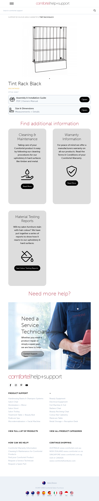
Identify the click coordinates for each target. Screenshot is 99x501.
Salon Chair (13, 402)
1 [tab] (49, 78)
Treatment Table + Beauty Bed (21, 415)
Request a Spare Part (17, 464)
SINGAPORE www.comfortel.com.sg (66, 454)
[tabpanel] (49, 49)
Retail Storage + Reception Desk (64, 421)
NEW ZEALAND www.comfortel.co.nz (66, 451)
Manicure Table (56, 418)
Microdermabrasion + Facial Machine (24, 421)
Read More (27, 186)
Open (84, 99)
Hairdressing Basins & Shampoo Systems (25, 398)
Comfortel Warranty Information (22, 448)
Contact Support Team (30, 354)
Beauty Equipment (57, 398)
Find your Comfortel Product (21, 457)
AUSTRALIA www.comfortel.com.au (65, 448)
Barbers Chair (55, 408)
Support (12, 17)
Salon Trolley (14, 411)
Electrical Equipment (59, 402)
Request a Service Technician (20, 461)
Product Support (18, 393)
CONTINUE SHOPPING (60, 443)
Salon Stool (13, 408)
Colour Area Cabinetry (27, 17)
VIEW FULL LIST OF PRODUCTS (23, 431)
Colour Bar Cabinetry (59, 415)
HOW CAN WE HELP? (18, 443)
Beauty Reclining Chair (59, 411)
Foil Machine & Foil (58, 405)
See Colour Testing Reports (27, 268)
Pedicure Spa (14, 418)
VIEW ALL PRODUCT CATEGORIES (66, 431)
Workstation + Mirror (17, 405)
